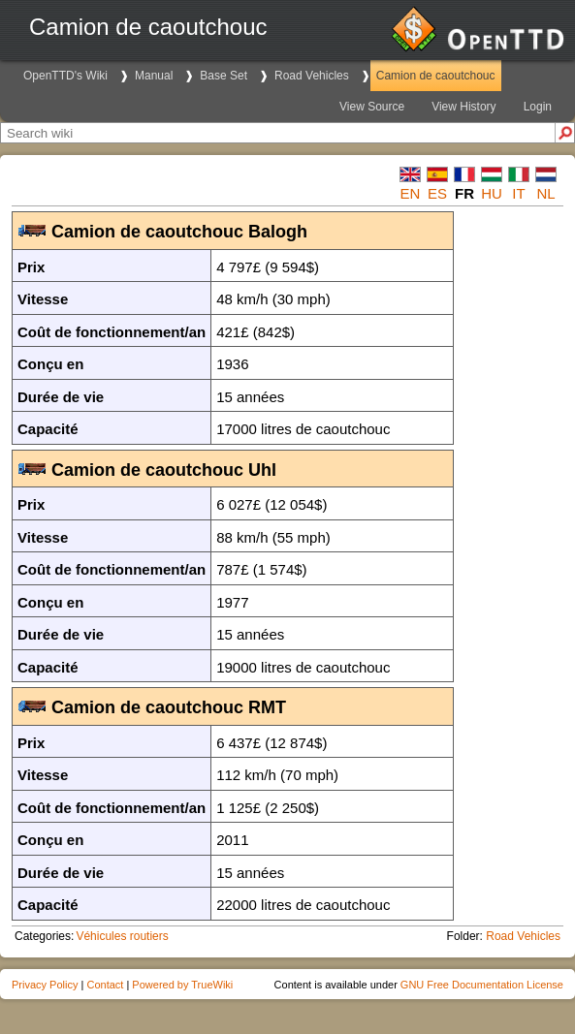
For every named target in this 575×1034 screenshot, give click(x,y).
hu (491, 193)
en (410, 193)
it (518, 193)
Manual (154, 75)
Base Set (223, 75)
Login (538, 106)
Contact (104, 984)
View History (463, 106)
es (437, 193)
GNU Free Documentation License (481, 984)
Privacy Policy (45, 984)
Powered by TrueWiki (182, 984)
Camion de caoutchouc (435, 75)
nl (545, 193)
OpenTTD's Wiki (65, 75)
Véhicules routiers (122, 936)
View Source (371, 106)
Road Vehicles (311, 75)
